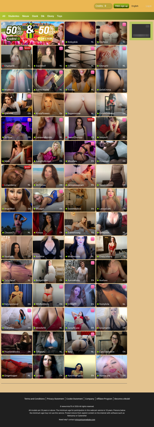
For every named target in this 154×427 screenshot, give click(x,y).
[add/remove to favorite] (67, 24)
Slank (35, 16)
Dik (42, 16)
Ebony (50, 16)
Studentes (13, 16)
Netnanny (71, 416)
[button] (136, 6)
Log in (149, 6)
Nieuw (25, 16)
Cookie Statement (74, 399)
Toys (59, 16)
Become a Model (122, 399)
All (3, 16)
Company (89, 399)
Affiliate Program (104, 399)
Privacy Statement (55, 399)
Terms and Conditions (34, 399)
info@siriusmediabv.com (85, 420)
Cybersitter (82, 416)
